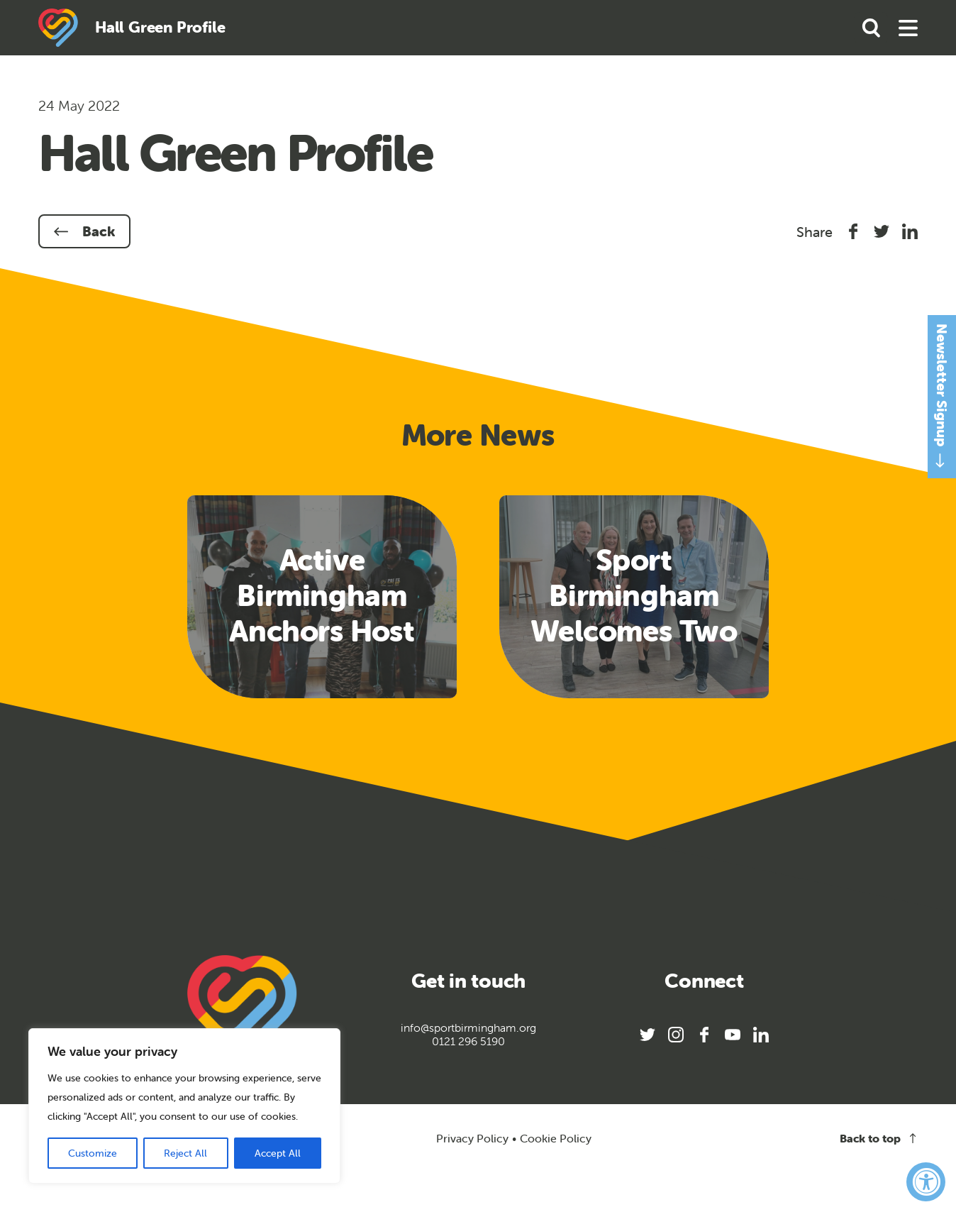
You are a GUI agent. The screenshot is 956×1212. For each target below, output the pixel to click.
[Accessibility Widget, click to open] (925, 1181)
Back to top (879, 1138)
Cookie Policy (555, 1138)
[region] (184, 1106)
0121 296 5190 (468, 1041)
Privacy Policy (472, 1138)
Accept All (278, 1153)
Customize (92, 1153)
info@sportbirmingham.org (468, 1028)
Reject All (185, 1153)
